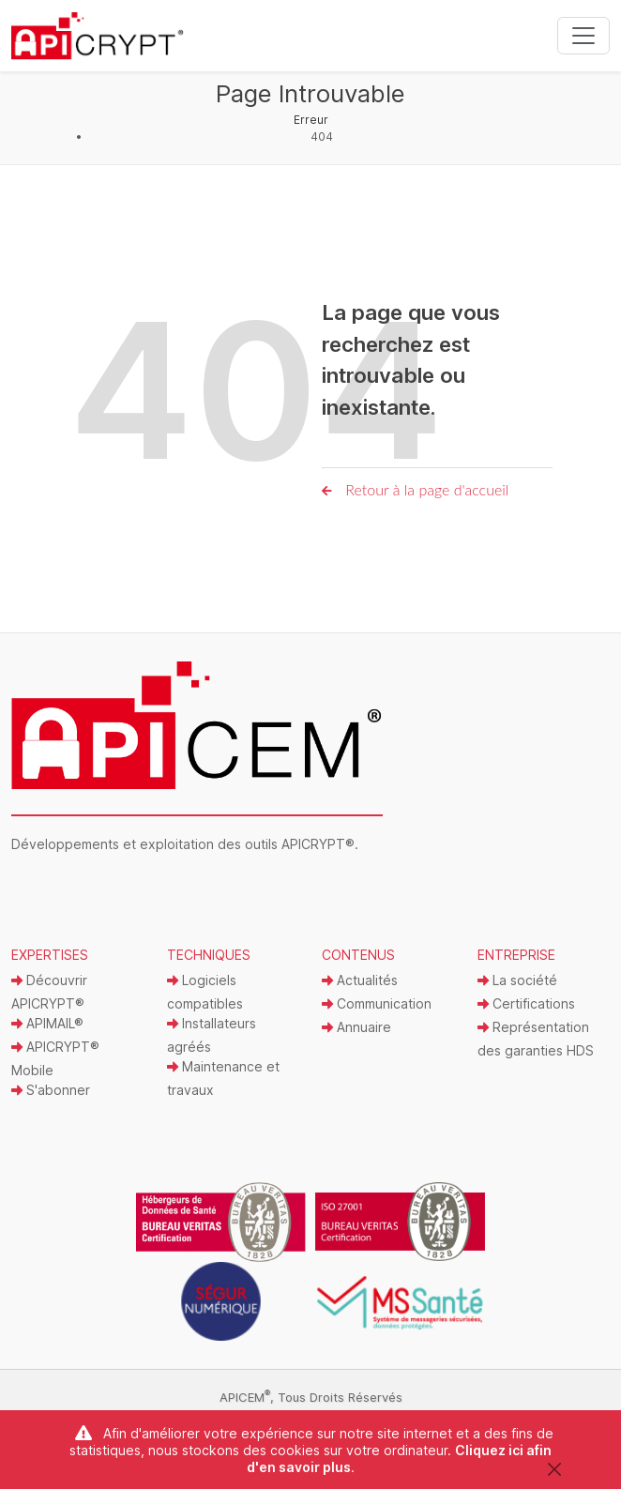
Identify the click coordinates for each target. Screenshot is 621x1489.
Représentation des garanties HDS (535, 1038)
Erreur (311, 120)
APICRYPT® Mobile (55, 1058)
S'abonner (50, 1090)
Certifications (526, 1003)
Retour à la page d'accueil (415, 489)
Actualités (360, 980)
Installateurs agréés (211, 1035)
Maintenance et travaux (223, 1078)
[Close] (554, 1469)
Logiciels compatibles (205, 991)
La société (517, 980)
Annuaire (356, 1027)
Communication (377, 1003)
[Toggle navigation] (583, 35)
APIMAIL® (47, 1023)
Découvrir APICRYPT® (49, 991)
